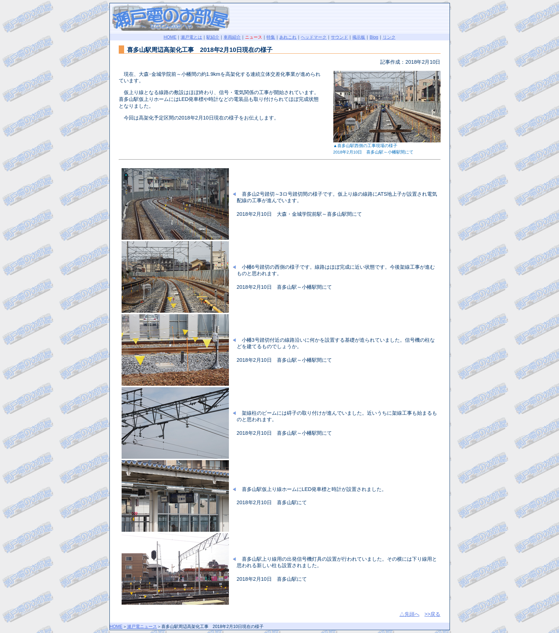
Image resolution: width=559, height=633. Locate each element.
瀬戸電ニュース (142, 626)
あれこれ (287, 37)
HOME (169, 37)
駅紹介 (212, 37)
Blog (373, 37)
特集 (270, 37)
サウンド (339, 37)
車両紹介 (232, 37)
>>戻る (433, 614)
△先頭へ (409, 614)
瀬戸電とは (191, 37)
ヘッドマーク (314, 37)
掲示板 (358, 37)
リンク (389, 37)
